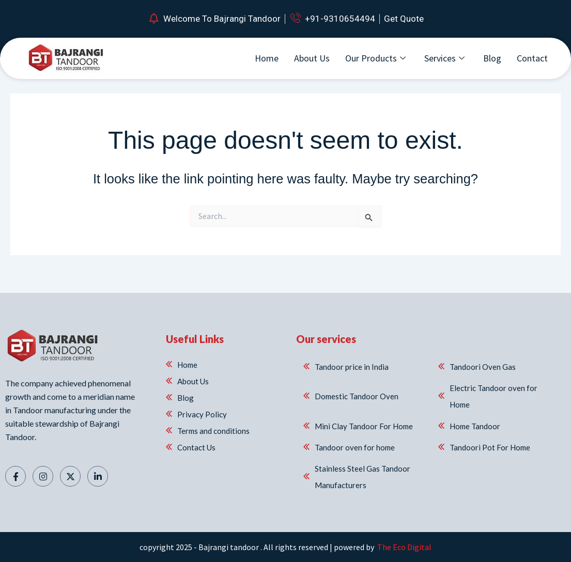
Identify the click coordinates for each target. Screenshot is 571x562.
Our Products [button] (375, 58)
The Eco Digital (403, 547)
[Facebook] (15, 474)
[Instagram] (43, 474)
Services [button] (444, 58)
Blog (492, 58)
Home (267, 58)
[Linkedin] (97, 474)
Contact (532, 58)
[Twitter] (70, 474)
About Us (312, 58)
